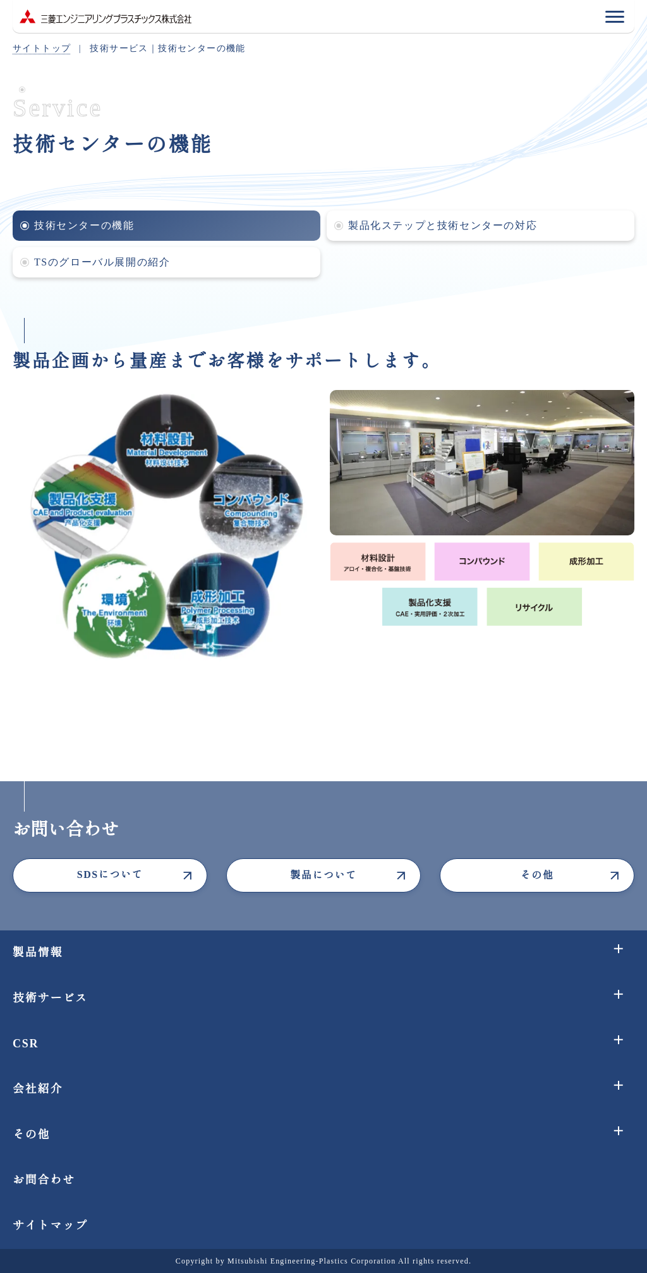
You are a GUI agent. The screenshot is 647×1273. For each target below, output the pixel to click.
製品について (323, 875)
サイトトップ (42, 48)
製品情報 (38, 952)
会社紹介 (38, 1089)
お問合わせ (44, 1180)
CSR (26, 1043)
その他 (537, 875)
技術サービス (50, 998)
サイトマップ (50, 1225)
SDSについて (110, 874)
